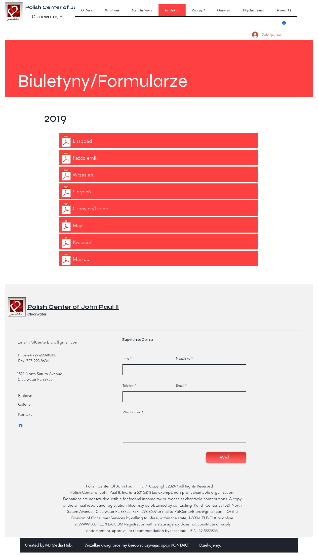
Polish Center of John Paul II (63, 7)
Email (180, 385)
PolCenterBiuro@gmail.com (54, 342)
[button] (111, 10)
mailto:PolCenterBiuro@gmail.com (193, 511)
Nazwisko (183, 358)
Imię (125, 358)
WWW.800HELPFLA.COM (101, 524)
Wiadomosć (132, 412)
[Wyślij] (226, 457)
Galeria (24, 404)
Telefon (128, 385)
